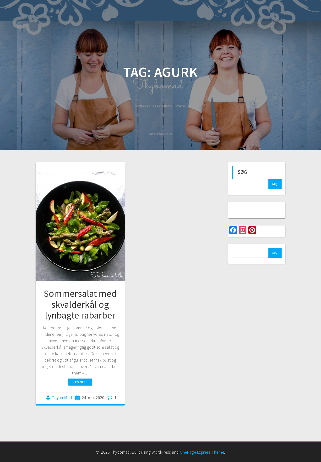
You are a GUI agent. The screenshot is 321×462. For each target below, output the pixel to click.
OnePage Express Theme (202, 452)
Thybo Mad (62, 397)
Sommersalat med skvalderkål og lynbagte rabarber (80, 304)
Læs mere (80, 382)
